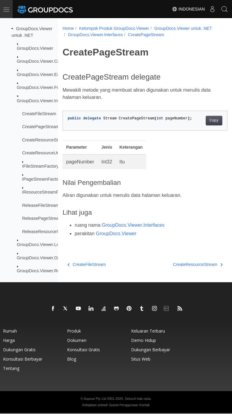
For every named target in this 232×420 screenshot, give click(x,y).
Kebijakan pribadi (95, 411)
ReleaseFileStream (40, 205)
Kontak (145, 411)
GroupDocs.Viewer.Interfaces (45, 100)
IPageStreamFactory (42, 179)
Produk (74, 337)
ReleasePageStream (42, 218)
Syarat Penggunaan (123, 411)
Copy (202, 127)
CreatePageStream (40, 126)
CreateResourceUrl (40, 152)
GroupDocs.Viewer (35, 48)
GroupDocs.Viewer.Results (43, 270)
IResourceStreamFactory (46, 192)
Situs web (140, 365)
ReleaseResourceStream (46, 231)
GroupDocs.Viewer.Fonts (41, 87)
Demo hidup (143, 346)
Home (68, 28)
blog (71, 365)
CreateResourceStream (45, 139)
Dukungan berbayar (150, 356)
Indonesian (188, 9)
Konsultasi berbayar (22, 365)
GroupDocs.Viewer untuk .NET (96, 34)
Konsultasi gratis (83, 356)
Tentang (11, 374)
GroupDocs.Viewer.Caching (43, 61)
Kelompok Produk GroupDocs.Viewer (114, 28)
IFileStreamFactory (40, 165)
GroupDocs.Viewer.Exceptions (46, 74)
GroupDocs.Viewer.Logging (43, 244)
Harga (9, 346)
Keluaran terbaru (148, 337)
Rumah (10, 337)
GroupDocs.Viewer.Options (43, 257)
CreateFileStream (39, 113)
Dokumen (76, 346)
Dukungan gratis (19, 356)
